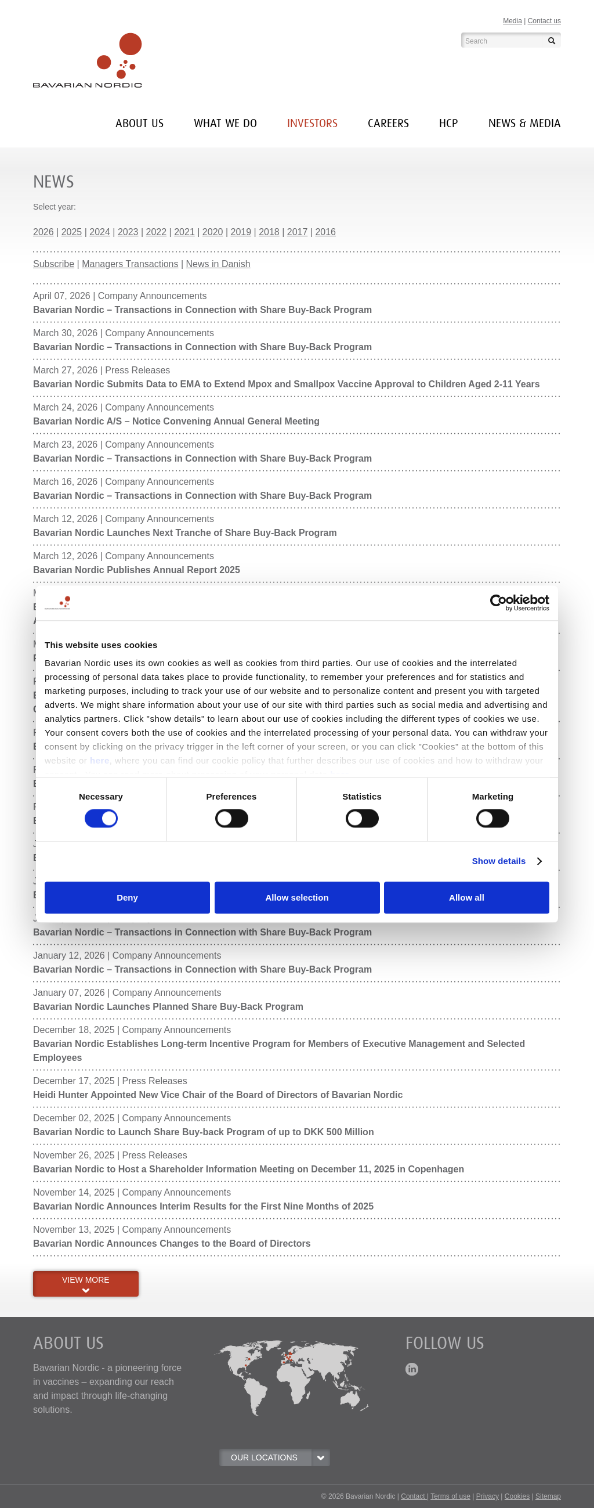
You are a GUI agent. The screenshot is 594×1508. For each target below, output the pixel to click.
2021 (184, 232)
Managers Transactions (130, 264)
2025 (71, 232)
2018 (269, 232)
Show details (499, 861)
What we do (225, 123)
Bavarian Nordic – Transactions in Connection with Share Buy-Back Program (202, 310)
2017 (297, 232)
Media (512, 21)
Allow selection (296, 897)
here (100, 760)
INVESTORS (312, 123)
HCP (448, 123)
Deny (127, 897)
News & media (524, 123)
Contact (414, 1496)
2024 (99, 232)
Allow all (466, 897)
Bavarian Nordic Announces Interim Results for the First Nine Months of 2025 (203, 1206)
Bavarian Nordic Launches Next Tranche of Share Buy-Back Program (185, 533)
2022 (156, 232)
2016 (325, 232)
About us (139, 123)
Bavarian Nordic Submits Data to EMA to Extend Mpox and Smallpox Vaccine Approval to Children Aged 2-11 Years (286, 384)
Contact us (544, 21)
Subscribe (53, 264)
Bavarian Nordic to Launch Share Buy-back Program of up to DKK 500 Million (203, 1132)
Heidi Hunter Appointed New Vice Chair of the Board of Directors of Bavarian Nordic (218, 1095)
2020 (212, 232)
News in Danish (218, 264)
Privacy (487, 1496)
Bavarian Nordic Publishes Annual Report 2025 (136, 570)
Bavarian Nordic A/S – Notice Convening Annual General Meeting (176, 421)
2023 (128, 232)
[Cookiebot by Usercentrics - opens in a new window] (498, 602)
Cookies (517, 1496)
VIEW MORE (86, 1284)
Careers (388, 123)
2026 (43, 232)
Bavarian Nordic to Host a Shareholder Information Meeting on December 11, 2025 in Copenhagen (248, 1169)
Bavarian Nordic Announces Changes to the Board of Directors (172, 1243)
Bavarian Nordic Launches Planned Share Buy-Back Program (168, 1007)
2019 (240, 232)
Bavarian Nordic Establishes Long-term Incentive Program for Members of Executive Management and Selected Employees (279, 1051)
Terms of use (450, 1496)
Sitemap (548, 1496)
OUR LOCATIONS (280, 1457)
